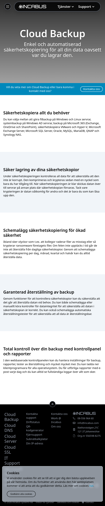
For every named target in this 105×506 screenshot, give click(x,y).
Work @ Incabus (56, 420)
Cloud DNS (10, 428)
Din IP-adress (34, 443)
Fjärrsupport (34, 434)
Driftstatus (33, 422)
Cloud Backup (11, 417)
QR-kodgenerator (35, 428)
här (91, 486)
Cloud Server (10, 438)
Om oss (56, 426)
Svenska (88, 502)
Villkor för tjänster (45, 502)
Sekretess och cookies (68, 502)
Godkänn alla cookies (21, 493)
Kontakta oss (59, 414)
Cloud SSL (10, 449)
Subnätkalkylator (37, 439)
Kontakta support (32, 416)
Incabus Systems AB (22, 502)
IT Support (12, 460)
